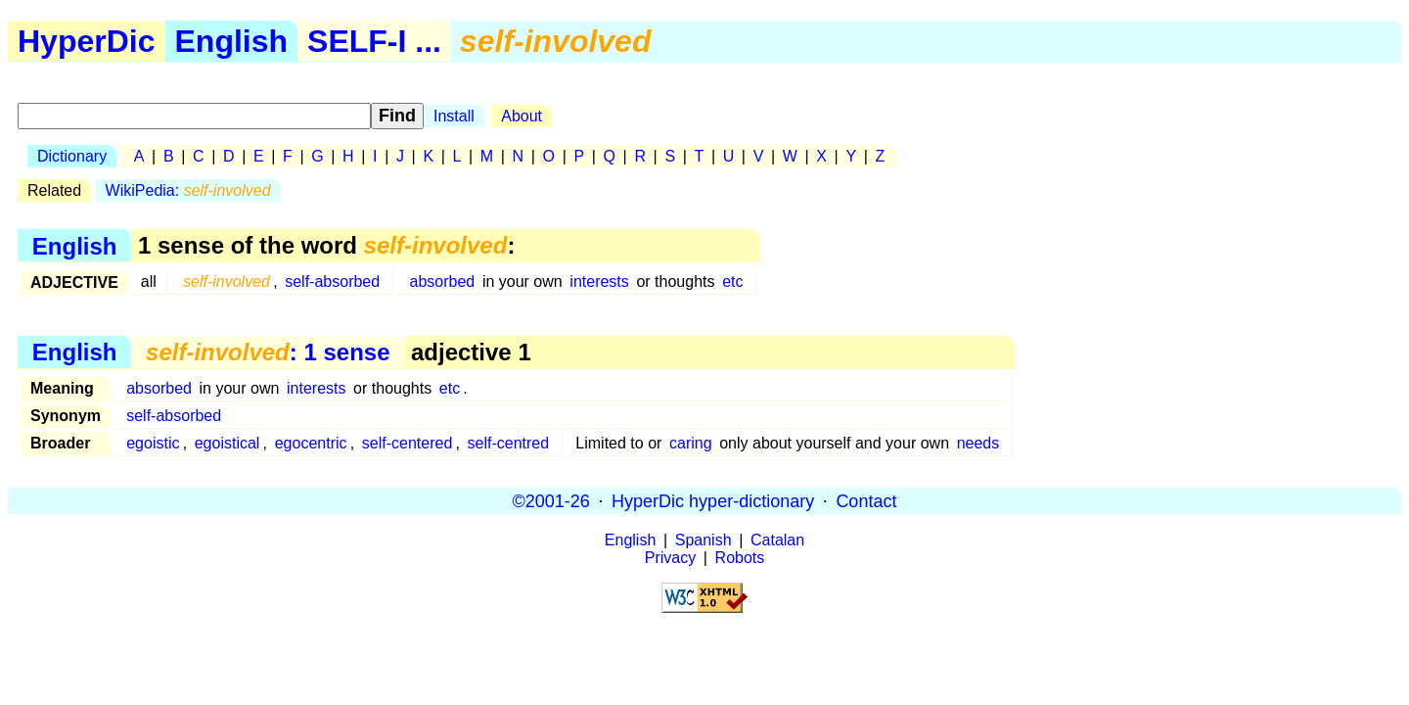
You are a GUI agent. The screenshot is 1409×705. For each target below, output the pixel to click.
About (521, 116)
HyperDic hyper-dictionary (713, 500)
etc (732, 281)
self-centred (509, 443)
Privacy (670, 557)
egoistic (152, 443)
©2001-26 (551, 500)
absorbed (443, 281)
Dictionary (72, 156)
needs (978, 443)
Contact (866, 500)
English (232, 41)
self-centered (407, 443)
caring (690, 443)
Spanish (703, 540)
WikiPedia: (188, 190)
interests (598, 281)
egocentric (311, 443)
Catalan (777, 540)
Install (454, 116)
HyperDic (87, 41)
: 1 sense (267, 352)
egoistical (227, 443)
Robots (740, 557)
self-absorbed (332, 281)
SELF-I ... (374, 41)
